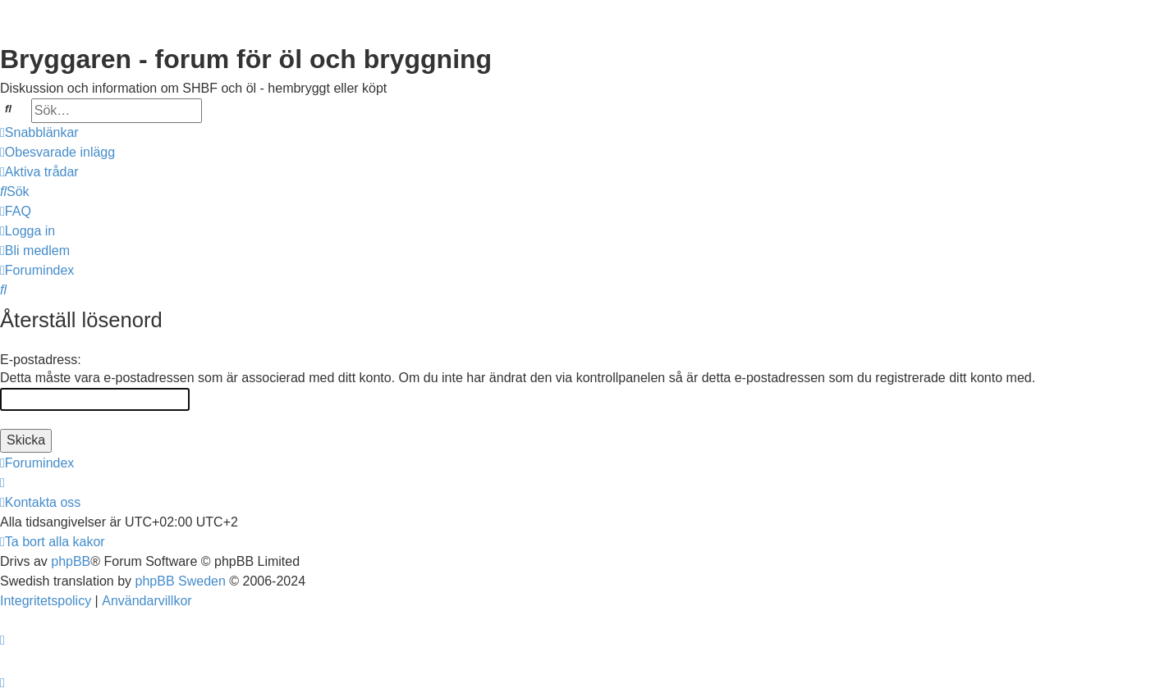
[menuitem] (57, 152)
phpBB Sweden (180, 581)
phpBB (70, 561)
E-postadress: (40, 360)
